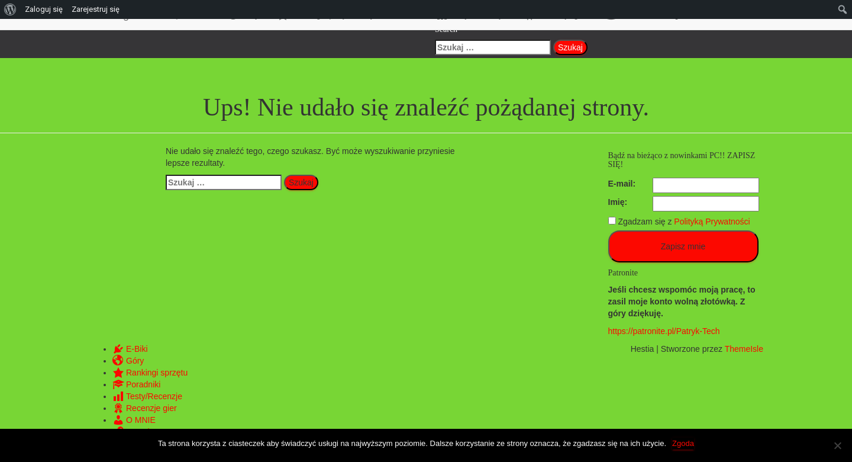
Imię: (618, 202)
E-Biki (130, 349)
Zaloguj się (44, 9)
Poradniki (136, 384)
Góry (128, 360)
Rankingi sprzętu (150, 372)
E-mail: (622, 183)
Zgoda (683, 443)
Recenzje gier (144, 408)
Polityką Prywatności (712, 221)
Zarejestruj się (96, 9)
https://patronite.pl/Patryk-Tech (664, 331)
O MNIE (134, 420)
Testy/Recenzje (147, 396)
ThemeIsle (744, 349)
